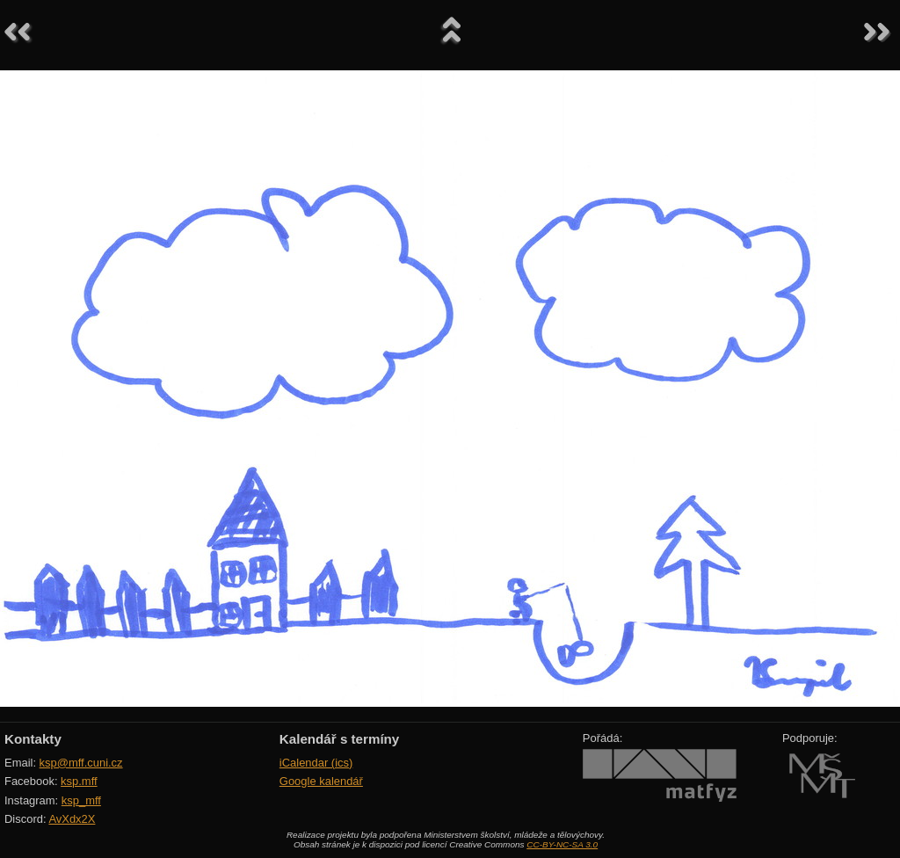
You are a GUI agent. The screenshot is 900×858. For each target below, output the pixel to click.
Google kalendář (321, 781)
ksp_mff (81, 800)
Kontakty (33, 738)
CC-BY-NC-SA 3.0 (562, 844)
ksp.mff (79, 781)
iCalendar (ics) (316, 762)
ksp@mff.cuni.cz (81, 762)
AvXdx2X (71, 818)
